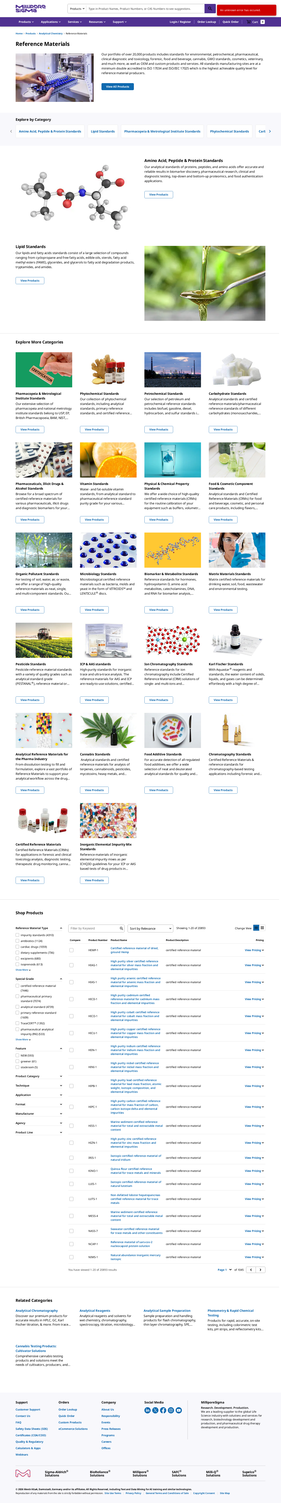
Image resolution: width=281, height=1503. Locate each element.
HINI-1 (92, 1067)
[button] (180, 22)
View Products (29, 429)
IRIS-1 (92, 1158)
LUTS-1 (92, 1199)
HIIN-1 (92, 1050)
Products (31, 33)
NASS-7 (93, 1231)
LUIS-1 (92, 1184)
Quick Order (231, 22)
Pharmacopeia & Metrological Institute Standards (162, 131)
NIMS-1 (93, 1257)
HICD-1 (92, 999)
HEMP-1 (93, 950)
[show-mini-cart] (255, 22)
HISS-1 (92, 1126)
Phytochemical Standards (229, 131)
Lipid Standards (103, 131)
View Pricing (254, 950)
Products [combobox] (75, 9)
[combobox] (142, 8)
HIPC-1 (92, 1107)
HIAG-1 (92, 965)
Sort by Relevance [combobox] (143, 928)
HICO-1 (93, 1016)
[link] (35, 1409)
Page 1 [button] (225, 1270)
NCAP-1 (93, 1244)
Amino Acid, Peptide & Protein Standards (50, 131)
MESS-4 (93, 1216)
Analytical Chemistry (51, 33)
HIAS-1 (92, 982)
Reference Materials (76, 33)
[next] (270, 131)
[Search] (210, 8)
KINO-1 (93, 1171)
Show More (23, 969)
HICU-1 (92, 1033)
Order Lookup (206, 22)
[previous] (11, 131)
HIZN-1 (92, 1143)
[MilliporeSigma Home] (31, 8)
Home (19, 33)
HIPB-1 (92, 1086)
